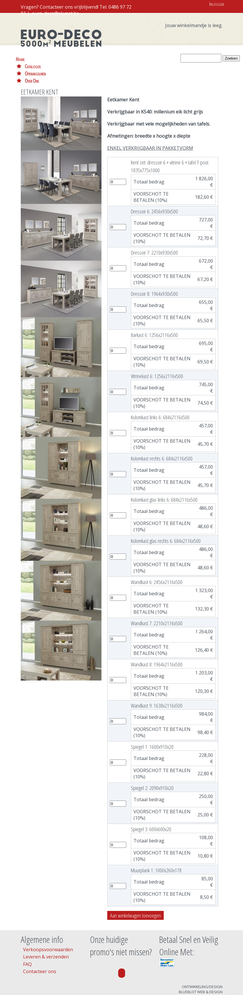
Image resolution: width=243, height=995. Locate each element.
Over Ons (111, 58)
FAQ (27, 942)
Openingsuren (79, 58)
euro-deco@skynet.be (55, 13)
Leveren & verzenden (46, 935)
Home (20, 58)
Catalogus (46, 58)
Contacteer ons (39, 950)
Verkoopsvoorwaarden (48, 928)
